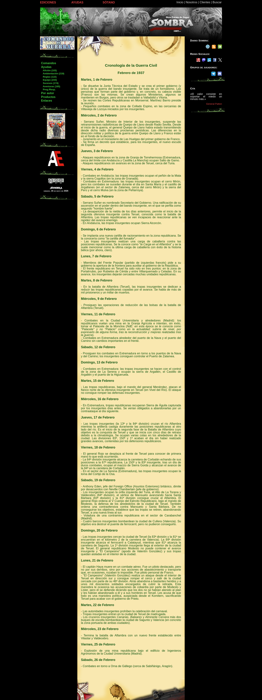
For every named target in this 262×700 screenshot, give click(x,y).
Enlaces (46, 100)
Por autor (47, 93)
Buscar (217, 2)
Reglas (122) (49, 76)
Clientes (205, 2)
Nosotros (191, 2)
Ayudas (46, 67)
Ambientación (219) (52, 73)
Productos (48, 96)
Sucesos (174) (50, 83)
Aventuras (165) (50, 86)
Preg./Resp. (48, 89)
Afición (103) (49, 70)
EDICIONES (48, 2)
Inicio (179, 2)
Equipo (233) (49, 80)
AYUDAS (77, 2)
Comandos (48, 63)
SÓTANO (109, 2)
